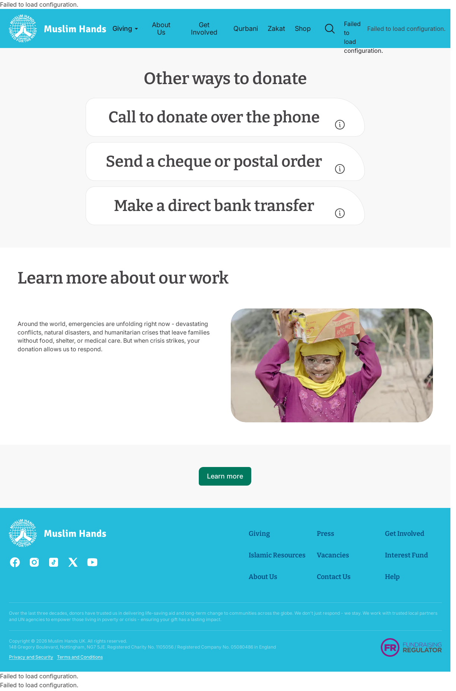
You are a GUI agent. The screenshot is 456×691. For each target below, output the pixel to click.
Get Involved (404, 534)
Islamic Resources (276, 555)
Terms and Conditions (80, 657)
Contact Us (333, 577)
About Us (262, 577)
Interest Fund (406, 555)
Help (392, 577)
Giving (259, 534)
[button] (124, 28)
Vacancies (332, 555)
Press (325, 534)
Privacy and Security (31, 657)
